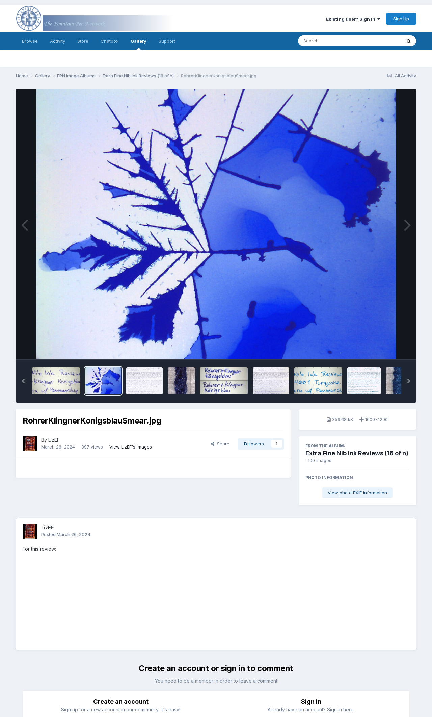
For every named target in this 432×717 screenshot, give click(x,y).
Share (220, 443)
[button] (23, 381)
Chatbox (109, 41)
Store (82, 41)
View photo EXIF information (357, 492)
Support (167, 41)
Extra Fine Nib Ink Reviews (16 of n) (356, 453)
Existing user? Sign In (353, 19)
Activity (57, 41)
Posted (65, 534)
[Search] (331, 40)
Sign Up (401, 18)
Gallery (138, 44)
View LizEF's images (130, 447)
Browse (30, 41)
